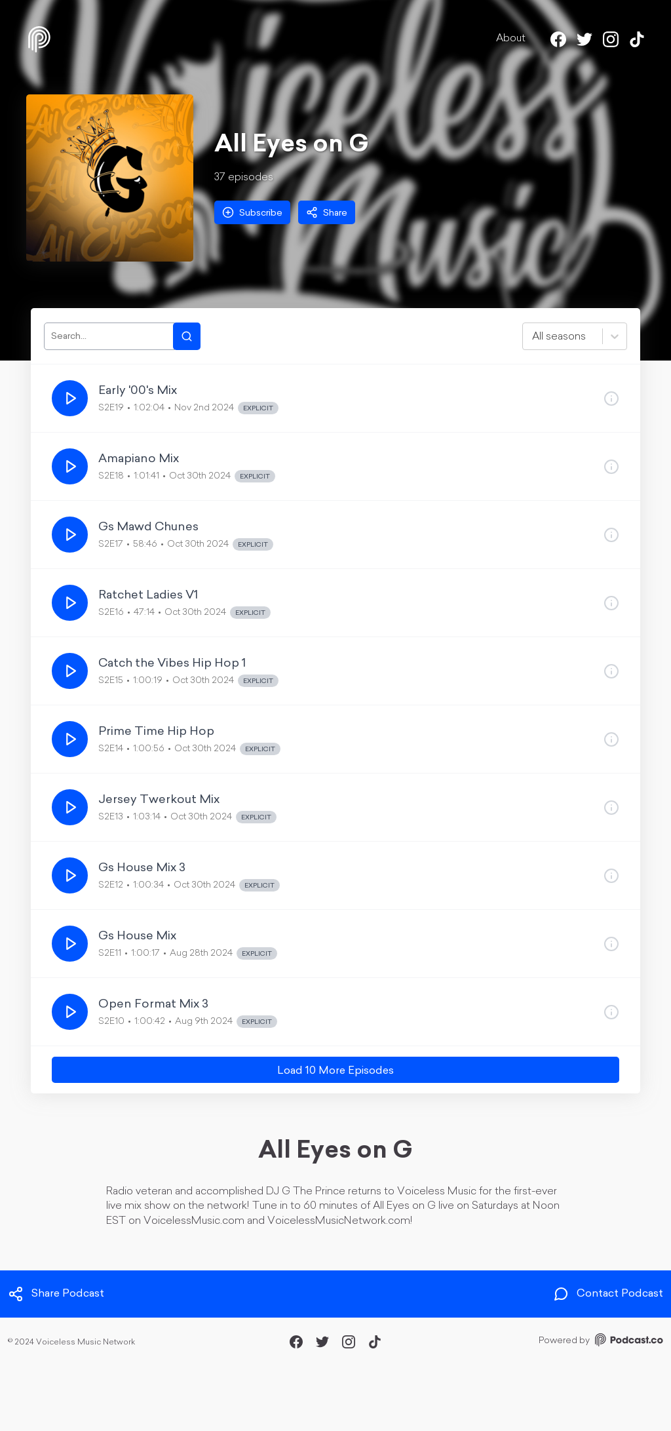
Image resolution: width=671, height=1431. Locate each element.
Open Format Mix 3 (153, 1004)
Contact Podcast (608, 1294)
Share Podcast (56, 1294)
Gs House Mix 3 (141, 868)
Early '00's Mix (137, 391)
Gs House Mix (137, 936)
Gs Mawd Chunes (148, 527)
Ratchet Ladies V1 (148, 595)
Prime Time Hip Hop (156, 732)
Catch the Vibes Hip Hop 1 (172, 663)
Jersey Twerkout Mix (159, 800)
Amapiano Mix (138, 459)
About (511, 38)
